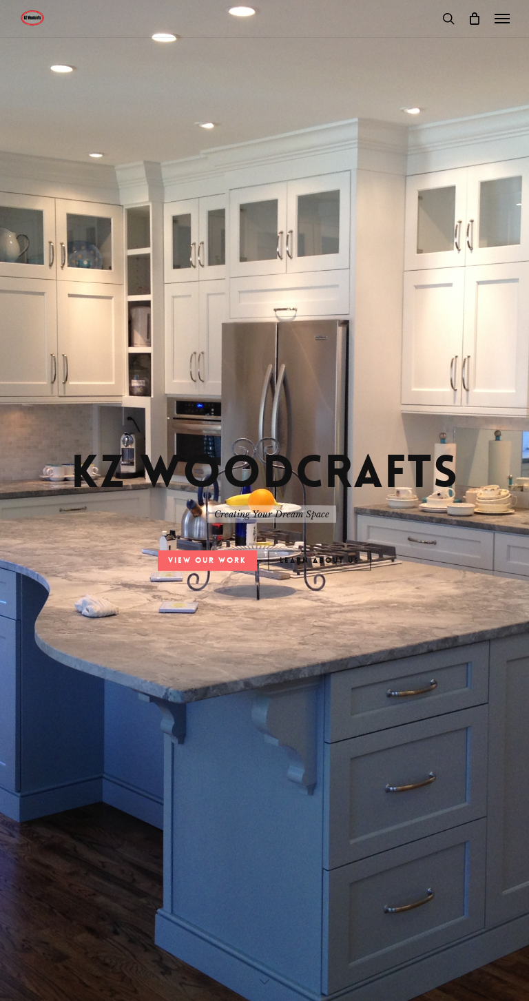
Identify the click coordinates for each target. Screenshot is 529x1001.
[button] (502, 18)
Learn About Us (320, 560)
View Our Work (207, 560)
